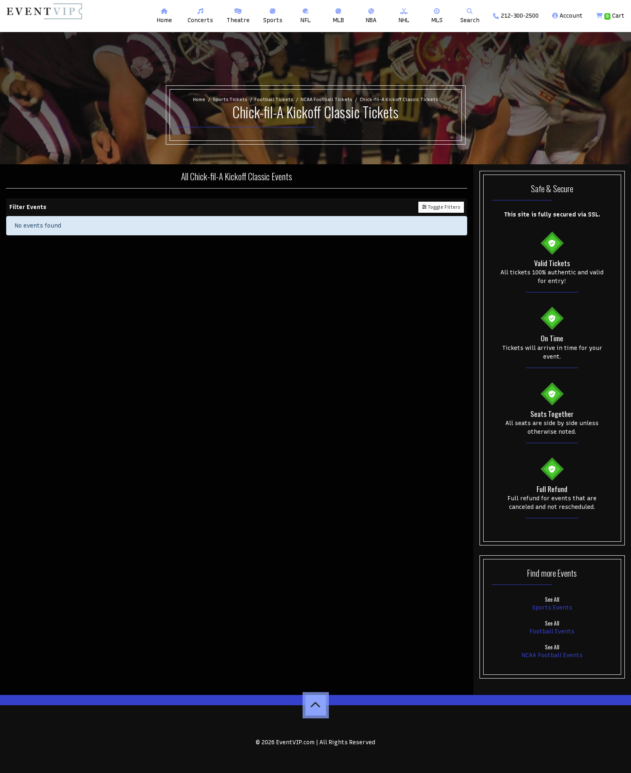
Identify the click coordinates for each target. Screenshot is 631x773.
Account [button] (567, 15)
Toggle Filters (441, 207)
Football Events (552, 631)
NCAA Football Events (552, 655)
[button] (200, 16)
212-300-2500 (516, 15)
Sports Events (552, 607)
